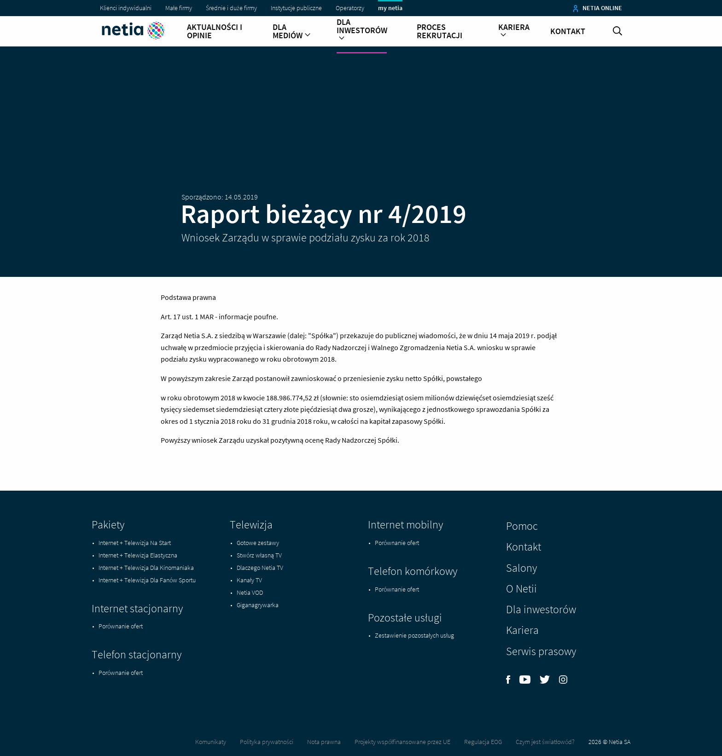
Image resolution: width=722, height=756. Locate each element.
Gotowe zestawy (258, 543)
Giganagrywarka (258, 605)
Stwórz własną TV (259, 555)
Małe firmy (178, 8)
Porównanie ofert (121, 626)
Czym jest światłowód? (545, 742)
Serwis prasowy (541, 651)
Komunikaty (210, 742)
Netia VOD (250, 592)
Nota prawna (324, 742)
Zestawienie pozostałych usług (414, 635)
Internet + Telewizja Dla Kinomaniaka (146, 567)
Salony (521, 568)
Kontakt (567, 31)
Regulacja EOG (483, 742)
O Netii (521, 588)
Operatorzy (350, 8)
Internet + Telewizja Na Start (135, 543)
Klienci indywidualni (125, 8)
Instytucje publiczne (296, 8)
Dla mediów (292, 31)
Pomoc (522, 526)
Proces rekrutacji (439, 31)
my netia (390, 8)
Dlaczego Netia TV (260, 567)
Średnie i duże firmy (231, 8)
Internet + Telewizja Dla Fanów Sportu (147, 580)
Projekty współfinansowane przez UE (402, 742)
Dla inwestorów (362, 30)
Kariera (514, 31)
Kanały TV (249, 580)
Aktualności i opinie (214, 31)
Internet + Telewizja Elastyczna (138, 555)
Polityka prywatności (266, 742)
